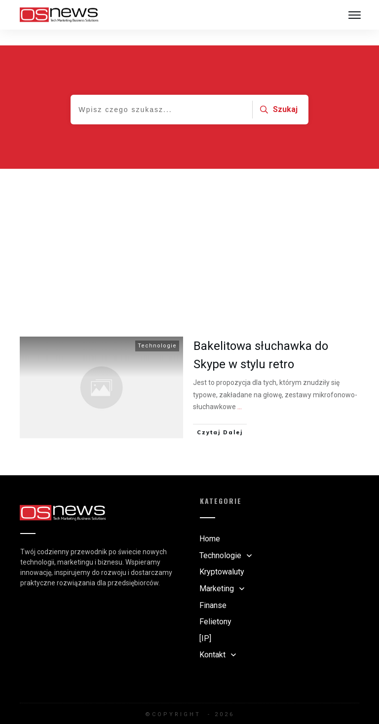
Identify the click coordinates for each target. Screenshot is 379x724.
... (239, 391)
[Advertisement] (189, 227)
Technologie (157, 330)
